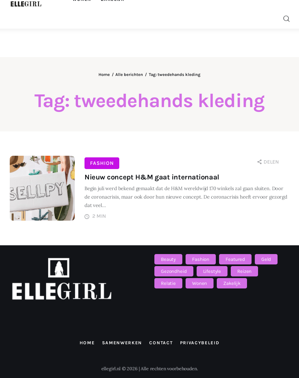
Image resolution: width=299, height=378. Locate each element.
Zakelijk (231, 283)
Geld (266, 259)
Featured (235, 259)
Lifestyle (212, 271)
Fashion (102, 163)
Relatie (168, 283)
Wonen (199, 283)
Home (104, 74)
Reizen (244, 271)
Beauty (168, 259)
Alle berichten (129, 74)
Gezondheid (174, 271)
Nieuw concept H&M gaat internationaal (151, 177)
